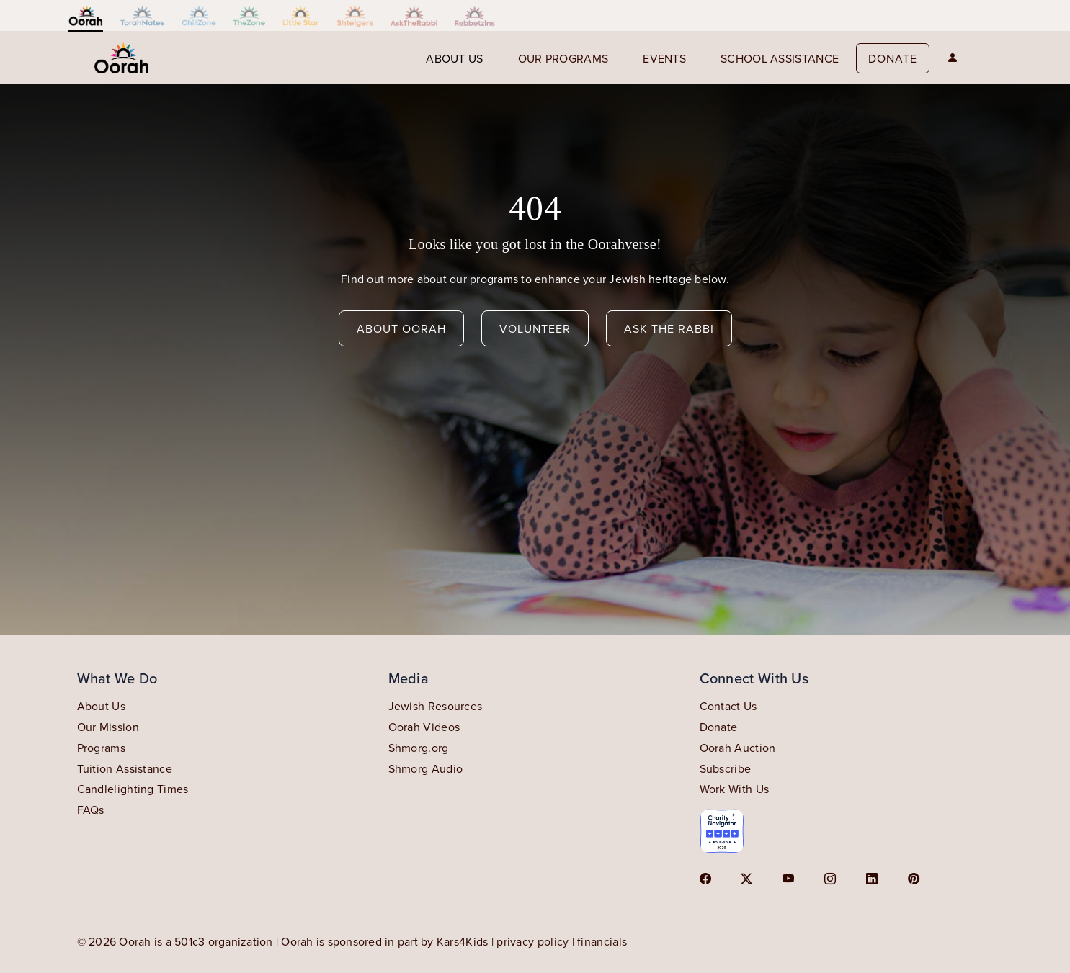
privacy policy (532, 941)
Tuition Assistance (124, 768)
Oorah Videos (424, 727)
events (664, 58)
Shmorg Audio (425, 768)
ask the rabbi (669, 328)
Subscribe (726, 768)
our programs (563, 58)
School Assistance (780, 58)
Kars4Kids (463, 941)
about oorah (401, 328)
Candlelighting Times (133, 789)
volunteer (535, 328)
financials (602, 941)
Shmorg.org (418, 747)
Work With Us (735, 789)
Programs (101, 747)
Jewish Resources (435, 706)
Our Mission (108, 727)
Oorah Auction (738, 747)
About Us (101, 706)
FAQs (90, 809)
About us (454, 58)
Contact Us (728, 706)
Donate (892, 58)
